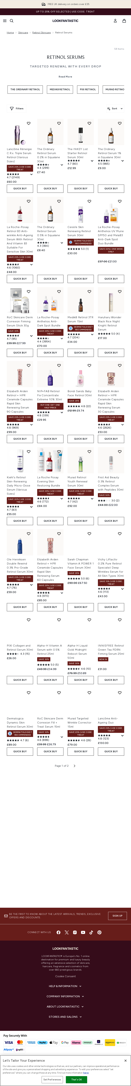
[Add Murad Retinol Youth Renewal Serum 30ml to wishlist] (89, 603)
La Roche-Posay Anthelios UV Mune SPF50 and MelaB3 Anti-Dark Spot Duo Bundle (111, 386)
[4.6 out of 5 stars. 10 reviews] (79, 820)
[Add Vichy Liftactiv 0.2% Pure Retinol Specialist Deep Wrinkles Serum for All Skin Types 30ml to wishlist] (120, 685)
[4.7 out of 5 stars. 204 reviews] (79, 487)
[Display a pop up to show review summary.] (31, 326)
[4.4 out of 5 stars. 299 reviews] (48, 318)
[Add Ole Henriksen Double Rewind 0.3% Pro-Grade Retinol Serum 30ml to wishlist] (29, 685)
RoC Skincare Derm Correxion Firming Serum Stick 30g (20, 472)
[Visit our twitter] (67, 952)
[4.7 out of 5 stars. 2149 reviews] (18, 327)
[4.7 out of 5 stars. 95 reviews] (18, 489)
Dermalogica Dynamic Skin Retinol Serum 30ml (20, 873)
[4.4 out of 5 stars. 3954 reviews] (48, 491)
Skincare (23, 32)
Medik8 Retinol (60, 172)
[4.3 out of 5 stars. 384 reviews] (48, 396)
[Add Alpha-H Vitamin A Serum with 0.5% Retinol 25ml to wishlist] (59, 771)
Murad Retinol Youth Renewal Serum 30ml (77, 632)
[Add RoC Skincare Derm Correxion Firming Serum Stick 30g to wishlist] (29, 443)
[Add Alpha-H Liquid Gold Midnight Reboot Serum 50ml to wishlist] (89, 771)
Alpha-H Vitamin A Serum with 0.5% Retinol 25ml (49, 801)
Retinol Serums (65, 140)
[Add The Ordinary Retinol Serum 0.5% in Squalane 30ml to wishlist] (59, 352)
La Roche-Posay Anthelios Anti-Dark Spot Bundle (49, 472)
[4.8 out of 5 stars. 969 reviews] (18, 578)
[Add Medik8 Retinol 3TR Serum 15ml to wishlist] (89, 443)
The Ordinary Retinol (25, 172)
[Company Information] (66, 1016)
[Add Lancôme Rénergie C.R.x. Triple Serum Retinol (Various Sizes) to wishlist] (29, 274)
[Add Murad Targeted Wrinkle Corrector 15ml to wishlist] (89, 844)
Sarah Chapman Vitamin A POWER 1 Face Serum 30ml (81, 714)
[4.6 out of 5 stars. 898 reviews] (48, 890)
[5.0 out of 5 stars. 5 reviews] (48, 816)
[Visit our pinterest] (99, 952)
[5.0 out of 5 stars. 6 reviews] (78, 730)
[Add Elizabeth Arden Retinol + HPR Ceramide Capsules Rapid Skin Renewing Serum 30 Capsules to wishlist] (120, 517)
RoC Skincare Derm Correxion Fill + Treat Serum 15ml (50, 873)
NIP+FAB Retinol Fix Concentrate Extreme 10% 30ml (49, 546)
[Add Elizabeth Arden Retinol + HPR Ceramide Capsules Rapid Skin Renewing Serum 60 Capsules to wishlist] (59, 685)
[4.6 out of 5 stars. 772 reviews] (48, 651)
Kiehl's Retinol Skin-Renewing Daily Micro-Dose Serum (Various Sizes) (18, 637)
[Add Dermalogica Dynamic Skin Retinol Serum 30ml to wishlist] (29, 844)
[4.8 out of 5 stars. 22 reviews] (79, 557)
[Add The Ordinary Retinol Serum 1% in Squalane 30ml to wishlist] (120, 274)
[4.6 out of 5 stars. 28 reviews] (79, 892)
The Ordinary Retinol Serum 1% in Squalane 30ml (109, 304)
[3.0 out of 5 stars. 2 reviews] (108, 652)
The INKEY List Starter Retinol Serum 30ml (78, 304)
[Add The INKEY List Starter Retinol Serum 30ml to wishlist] (89, 274)
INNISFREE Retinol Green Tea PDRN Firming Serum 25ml (111, 801)
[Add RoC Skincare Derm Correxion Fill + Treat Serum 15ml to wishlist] (59, 844)
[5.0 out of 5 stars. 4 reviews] (109, 485)
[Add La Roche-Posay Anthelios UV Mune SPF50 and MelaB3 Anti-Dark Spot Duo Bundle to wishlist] (120, 352)
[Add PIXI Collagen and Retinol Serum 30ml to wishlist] (29, 771)
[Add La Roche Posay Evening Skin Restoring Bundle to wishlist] (59, 603)
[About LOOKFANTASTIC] (65, 1026)
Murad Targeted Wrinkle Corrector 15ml (79, 873)
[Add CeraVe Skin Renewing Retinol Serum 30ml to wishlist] (89, 352)
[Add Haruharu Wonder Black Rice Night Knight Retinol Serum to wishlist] (120, 443)
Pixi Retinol (88, 172)
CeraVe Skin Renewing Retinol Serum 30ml (79, 382)
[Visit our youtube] (83, 952)
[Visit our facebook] (58, 952)
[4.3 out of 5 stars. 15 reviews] (18, 805)
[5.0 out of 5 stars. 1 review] (78, 400)
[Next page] (74, 917)
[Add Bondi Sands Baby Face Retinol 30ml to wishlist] (89, 517)
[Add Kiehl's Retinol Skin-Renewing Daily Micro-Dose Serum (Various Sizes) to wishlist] (29, 603)
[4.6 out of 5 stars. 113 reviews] (109, 742)
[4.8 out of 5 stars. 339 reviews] (48, 565)
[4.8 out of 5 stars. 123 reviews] (109, 888)
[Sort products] (115, 191)
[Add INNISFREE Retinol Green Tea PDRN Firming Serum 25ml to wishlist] (120, 771)
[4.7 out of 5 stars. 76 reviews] (18, 738)
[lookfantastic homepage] (65, 20)
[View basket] (124, 20)
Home (10, 32)
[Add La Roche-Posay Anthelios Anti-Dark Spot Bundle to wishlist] (59, 443)
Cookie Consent (65, 996)
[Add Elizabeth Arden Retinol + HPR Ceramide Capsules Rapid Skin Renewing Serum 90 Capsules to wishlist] (29, 517)
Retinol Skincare (41, 32)
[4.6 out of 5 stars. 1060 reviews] (18, 417)
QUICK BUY (20, 339)
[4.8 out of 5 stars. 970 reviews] (48, 746)
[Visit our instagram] (75, 952)
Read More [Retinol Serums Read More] (65, 159)
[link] (115, 20)
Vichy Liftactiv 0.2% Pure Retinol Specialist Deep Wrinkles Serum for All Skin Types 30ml (111, 719)
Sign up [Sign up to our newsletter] (117, 935)
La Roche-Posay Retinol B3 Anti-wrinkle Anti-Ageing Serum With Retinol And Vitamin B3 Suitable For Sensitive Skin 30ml (20, 390)
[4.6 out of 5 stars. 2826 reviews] (109, 578)
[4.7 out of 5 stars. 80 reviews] (79, 314)
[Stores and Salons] (65, 1036)
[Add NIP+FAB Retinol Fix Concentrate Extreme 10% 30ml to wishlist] (59, 517)
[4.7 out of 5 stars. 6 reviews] (18, 892)
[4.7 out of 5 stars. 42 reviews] (79, 651)
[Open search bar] (12, 21)
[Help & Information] (65, 1006)
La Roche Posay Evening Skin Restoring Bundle (48, 632)
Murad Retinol (116, 172)
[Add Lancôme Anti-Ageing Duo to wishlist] (120, 844)
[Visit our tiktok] (91, 952)
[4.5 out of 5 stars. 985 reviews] (109, 314)
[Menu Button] (5, 21)
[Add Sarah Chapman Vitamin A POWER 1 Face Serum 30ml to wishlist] (89, 685)
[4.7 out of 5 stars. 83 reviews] (18, 660)
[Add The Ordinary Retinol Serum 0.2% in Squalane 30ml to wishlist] (59, 274)
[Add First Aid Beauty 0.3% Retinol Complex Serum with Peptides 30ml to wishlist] (120, 603)
